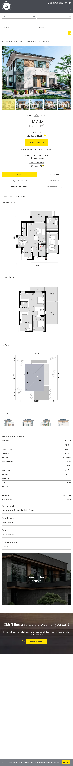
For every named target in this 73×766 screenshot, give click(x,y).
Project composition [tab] (19, 187)
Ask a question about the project (38, 149)
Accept (65, 762)
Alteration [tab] (54, 174)
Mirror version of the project (14, 196)
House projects (31, 41)
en (70, 3)
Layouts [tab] (19, 174)
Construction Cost (36, 162)
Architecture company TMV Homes (12, 41)
